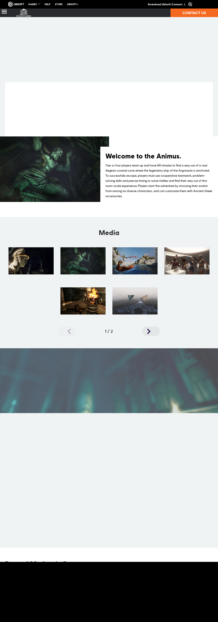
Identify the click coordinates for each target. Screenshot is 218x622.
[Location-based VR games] (49, 13)
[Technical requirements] (170, 13)
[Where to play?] (97, 13)
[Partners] (129, 13)
